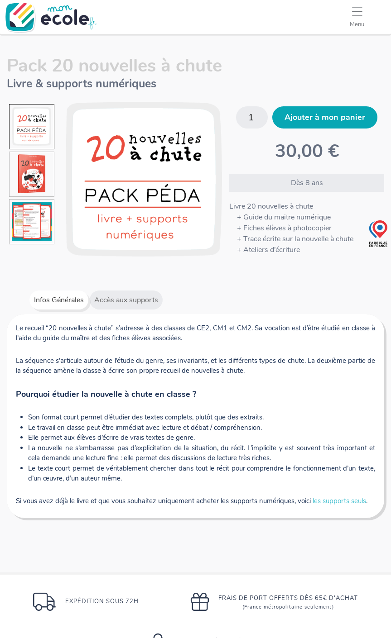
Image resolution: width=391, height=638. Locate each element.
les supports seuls (339, 500)
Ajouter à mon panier (325, 117)
